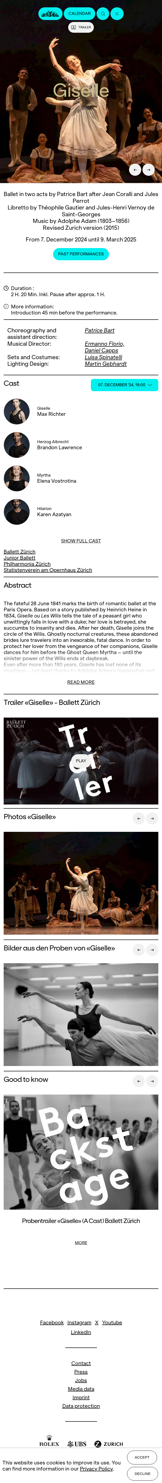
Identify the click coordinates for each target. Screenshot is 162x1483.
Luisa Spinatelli (103, 357)
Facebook (52, 1322)
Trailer (81, 27)
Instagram (79, 1322)
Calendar (79, 13)
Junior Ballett (19, 558)
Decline (143, 1474)
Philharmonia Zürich (27, 564)
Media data (81, 1389)
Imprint (81, 1397)
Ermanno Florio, (105, 344)
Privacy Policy (96, 1469)
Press (81, 1372)
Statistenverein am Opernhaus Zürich (48, 570)
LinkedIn (81, 1332)
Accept (142, 1457)
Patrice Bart (100, 330)
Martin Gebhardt (106, 364)
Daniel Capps (101, 350)
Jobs (81, 1380)
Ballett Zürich (19, 551)
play (81, 761)
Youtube (112, 1322)
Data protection (81, 1406)
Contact (81, 1363)
